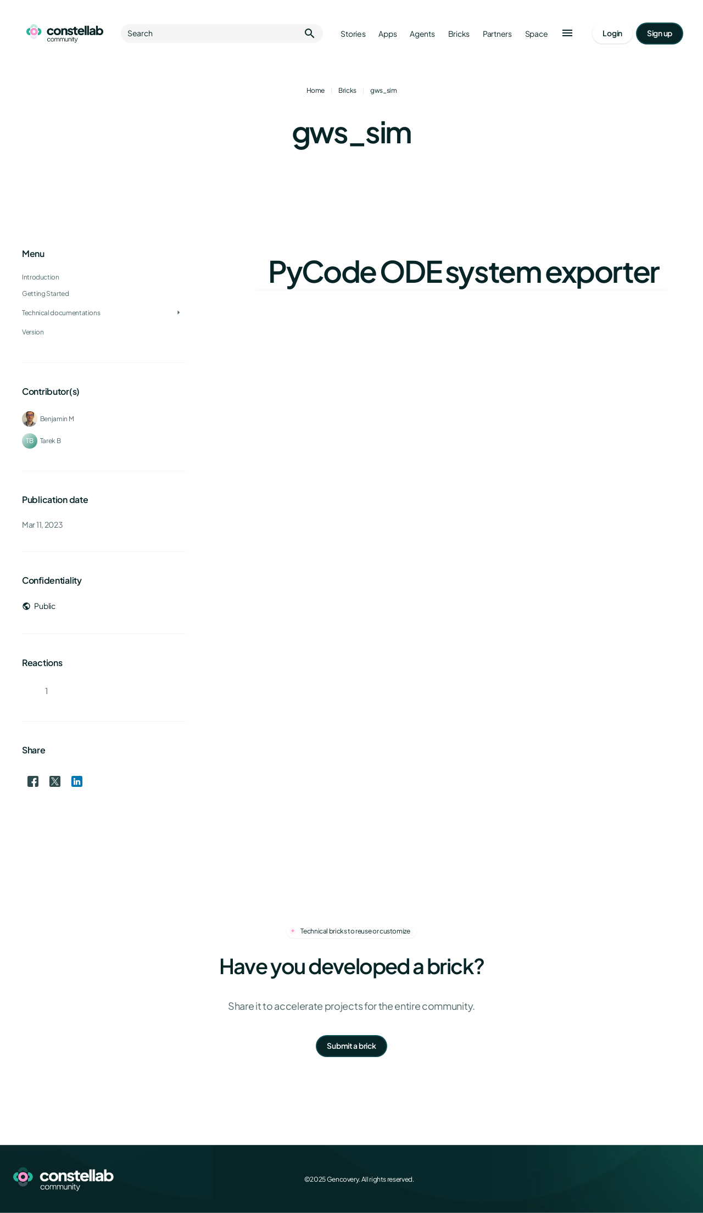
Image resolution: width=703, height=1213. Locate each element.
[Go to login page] (612, 33)
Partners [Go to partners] (497, 34)
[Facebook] (610, 1179)
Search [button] (221, 33)
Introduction (40, 277)
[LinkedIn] (659, 1179)
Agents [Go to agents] (422, 34)
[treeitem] (104, 294)
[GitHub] (683, 1179)
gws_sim (383, 90)
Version (32, 332)
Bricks (347, 90)
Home (315, 90)
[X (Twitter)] (634, 1179)
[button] (567, 33)
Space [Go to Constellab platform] (536, 34)
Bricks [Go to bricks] (459, 34)
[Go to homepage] (64, 33)
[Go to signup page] (659, 33)
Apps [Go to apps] (387, 34)
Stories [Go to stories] (353, 34)
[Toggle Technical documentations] (178, 313)
